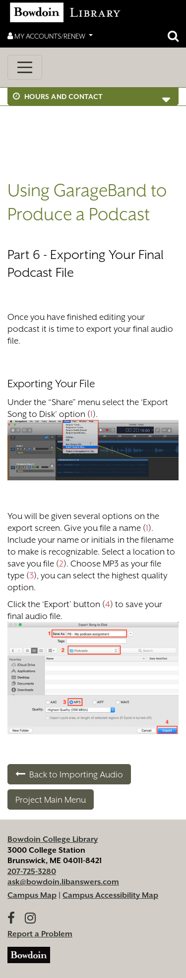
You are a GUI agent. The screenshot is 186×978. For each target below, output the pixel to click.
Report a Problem (39, 933)
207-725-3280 (31, 871)
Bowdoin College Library (52, 839)
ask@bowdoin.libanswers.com (63, 881)
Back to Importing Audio (69, 774)
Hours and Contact (58, 96)
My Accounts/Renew (47, 36)
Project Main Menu (50, 800)
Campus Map (32, 895)
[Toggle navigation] (24, 67)
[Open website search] (173, 36)
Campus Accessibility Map (110, 895)
